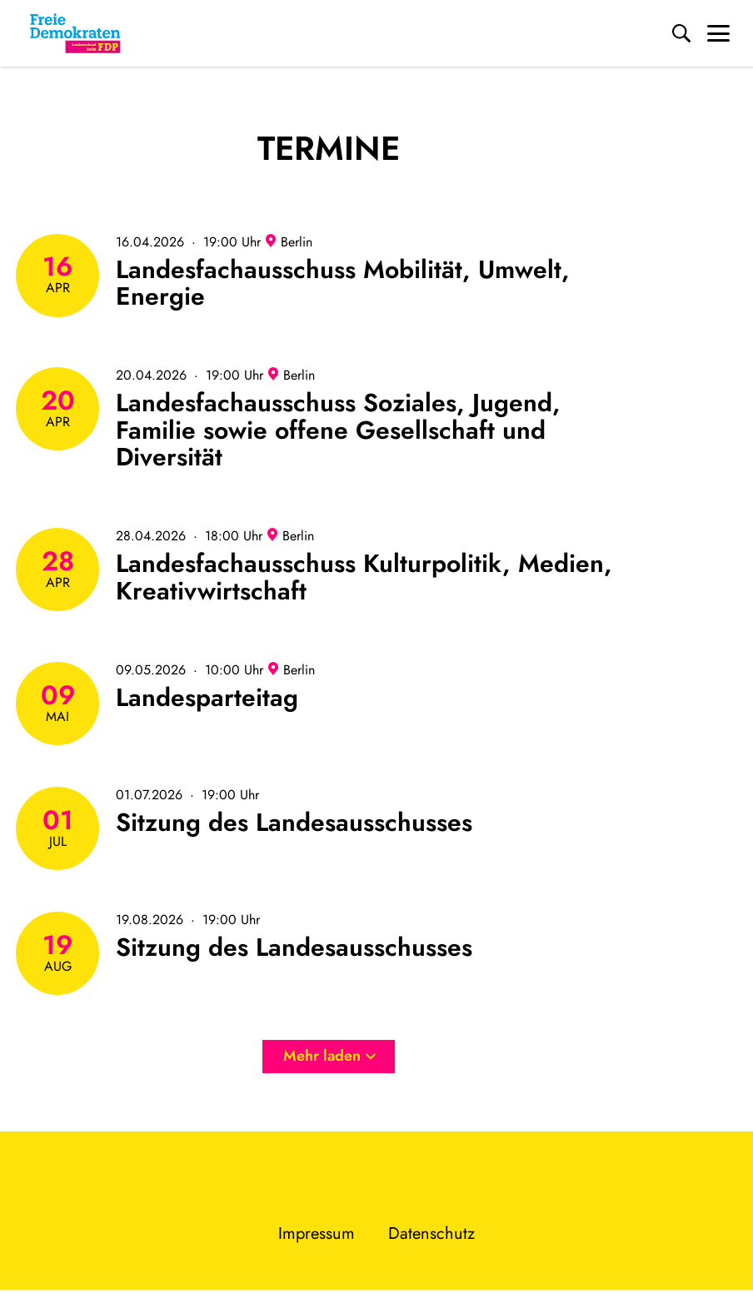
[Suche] (681, 33)
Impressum (316, 1233)
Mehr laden (329, 1056)
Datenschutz (431, 1233)
